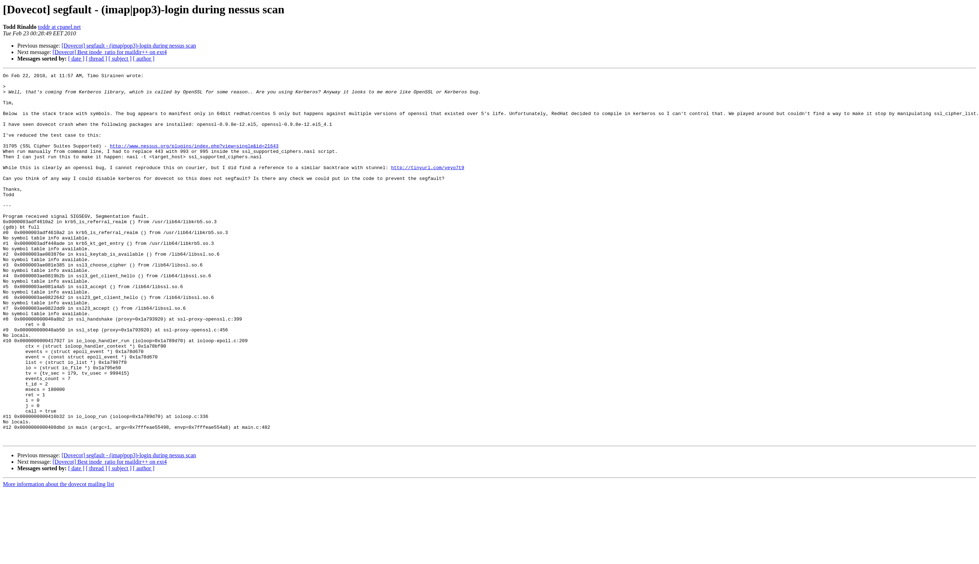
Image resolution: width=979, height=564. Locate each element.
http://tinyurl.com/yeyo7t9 (427, 187)
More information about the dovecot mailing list (58, 558)
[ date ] (76, 59)
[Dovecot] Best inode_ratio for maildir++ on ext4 (110, 52)
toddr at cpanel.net (59, 27)
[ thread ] (96, 59)
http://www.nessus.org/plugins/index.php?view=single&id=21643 (194, 161)
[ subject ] (120, 59)
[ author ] (144, 59)
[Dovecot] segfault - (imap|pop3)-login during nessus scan (129, 46)
